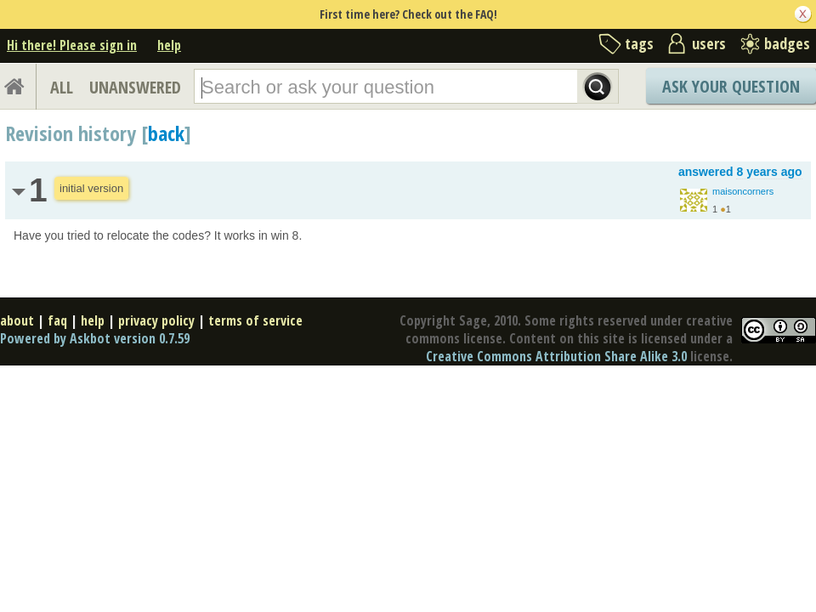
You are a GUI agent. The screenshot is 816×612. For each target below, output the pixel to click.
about (17, 320)
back (166, 133)
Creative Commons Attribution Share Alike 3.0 (556, 356)
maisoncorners (743, 191)
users (709, 43)
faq (57, 320)
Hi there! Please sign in (72, 45)
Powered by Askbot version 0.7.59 (95, 338)
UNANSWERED (135, 87)
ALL (61, 87)
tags (639, 43)
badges (787, 43)
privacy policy (156, 320)
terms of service (255, 320)
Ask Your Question (731, 86)
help (169, 45)
